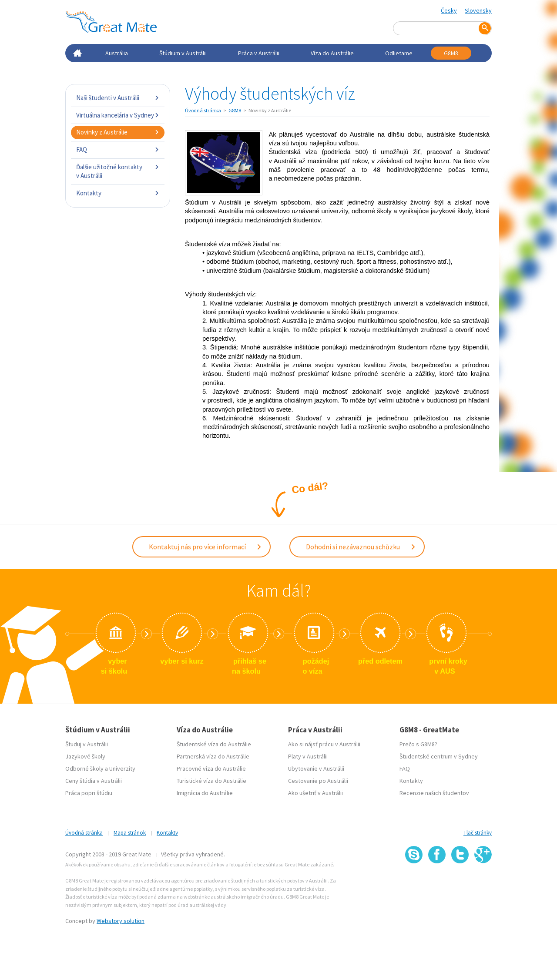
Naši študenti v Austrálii (117, 98)
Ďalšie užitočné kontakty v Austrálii (117, 171)
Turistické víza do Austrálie (211, 779)
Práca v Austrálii (258, 53)
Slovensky (478, 10)
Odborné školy (84, 767)
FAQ (117, 149)
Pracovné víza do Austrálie (211, 767)
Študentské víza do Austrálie (214, 742)
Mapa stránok (130, 831)
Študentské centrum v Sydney (438, 754)
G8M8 (451, 53)
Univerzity (122, 767)
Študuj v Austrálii (86, 742)
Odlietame (399, 53)
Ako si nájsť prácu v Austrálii (324, 742)
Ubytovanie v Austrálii (316, 767)
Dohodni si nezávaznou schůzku (361, 545)
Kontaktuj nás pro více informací (205, 545)
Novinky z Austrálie (117, 132)
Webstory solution (120, 919)
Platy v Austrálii (308, 754)
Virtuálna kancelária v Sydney (117, 115)
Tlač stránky (477, 831)
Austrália (116, 53)
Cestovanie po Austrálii (318, 779)
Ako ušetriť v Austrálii (315, 791)
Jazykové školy (85, 754)
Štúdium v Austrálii (183, 53)
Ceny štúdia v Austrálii (93, 779)
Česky (449, 10)
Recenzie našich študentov (434, 791)
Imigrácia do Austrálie (205, 791)
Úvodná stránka (203, 110)
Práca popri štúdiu (88, 791)
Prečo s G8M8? (418, 742)
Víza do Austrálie (332, 53)
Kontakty (117, 193)
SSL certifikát (460, 881)
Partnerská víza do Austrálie (213, 754)
